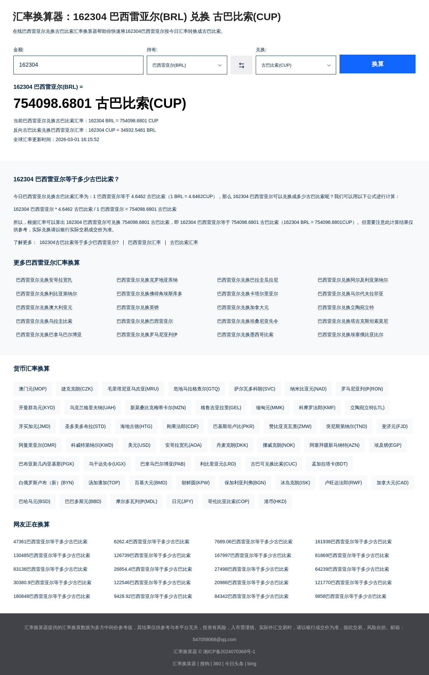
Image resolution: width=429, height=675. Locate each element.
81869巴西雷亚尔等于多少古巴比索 (352, 553)
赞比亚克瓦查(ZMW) (290, 425)
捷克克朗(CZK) (77, 387)
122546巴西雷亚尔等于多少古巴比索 (152, 580)
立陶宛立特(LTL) (367, 406)
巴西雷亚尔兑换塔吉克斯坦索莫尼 (353, 320)
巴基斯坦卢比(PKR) (233, 425)
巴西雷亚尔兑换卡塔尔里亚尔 (247, 293)
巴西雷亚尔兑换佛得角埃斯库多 (149, 293)
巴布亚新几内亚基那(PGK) (46, 462)
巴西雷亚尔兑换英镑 (138, 306)
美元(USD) (139, 443)
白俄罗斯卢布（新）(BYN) (46, 481)
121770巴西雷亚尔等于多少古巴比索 (353, 580)
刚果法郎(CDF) (182, 425)
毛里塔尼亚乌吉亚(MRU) (133, 387)
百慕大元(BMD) (151, 481)
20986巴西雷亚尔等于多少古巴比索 (251, 580)
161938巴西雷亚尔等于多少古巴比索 (353, 540)
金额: (18, 49)
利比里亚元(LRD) (218, 462)
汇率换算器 (184, 661)
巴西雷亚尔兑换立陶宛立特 (346, 306)
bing (251, 661)
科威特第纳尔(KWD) (92, 443)
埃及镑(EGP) (388, 443)
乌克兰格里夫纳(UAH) (93, 406)
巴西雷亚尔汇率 (144, 242)
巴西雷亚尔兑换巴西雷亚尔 (145, 320)
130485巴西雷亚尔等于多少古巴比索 (51, 553)
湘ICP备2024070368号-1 (229, 649)
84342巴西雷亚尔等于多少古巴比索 (251, 594)
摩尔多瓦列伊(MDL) (136, 500)
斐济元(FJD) (395, 425)
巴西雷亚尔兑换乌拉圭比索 (44, 320)
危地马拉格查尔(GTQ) (197, 387)
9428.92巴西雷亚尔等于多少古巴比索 (153, 594)
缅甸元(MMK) (270, 406)
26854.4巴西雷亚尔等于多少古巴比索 (153, 567)
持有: (165, 49)
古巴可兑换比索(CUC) (274, 462)
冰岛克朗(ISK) (295, 481)
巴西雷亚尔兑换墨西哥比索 (245, 333)
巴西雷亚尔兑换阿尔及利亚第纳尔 (353, 280)
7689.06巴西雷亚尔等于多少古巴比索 (253, 540)
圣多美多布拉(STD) (85, 425)
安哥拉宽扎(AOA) (183, 443)
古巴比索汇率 (184, 242)
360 (217, 661)
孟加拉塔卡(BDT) (330, 462)
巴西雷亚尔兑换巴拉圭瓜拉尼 (247, 280)
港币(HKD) (275, 500)
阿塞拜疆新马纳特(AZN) (335, 443)
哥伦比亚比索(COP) (228, 500)
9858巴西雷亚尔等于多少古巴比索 (350, 594)
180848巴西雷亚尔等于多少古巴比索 (51, 594)
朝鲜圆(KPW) (195, 481)
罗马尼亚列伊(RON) (362, 387)
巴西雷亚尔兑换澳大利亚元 (44, 306)
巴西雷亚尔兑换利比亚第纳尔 (46, 293)
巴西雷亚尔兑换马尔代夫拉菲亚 (350, 293)
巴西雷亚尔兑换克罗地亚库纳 (147, 280)
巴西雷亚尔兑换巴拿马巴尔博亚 (49, 333)
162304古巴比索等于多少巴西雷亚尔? (79, 242)
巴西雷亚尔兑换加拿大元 (243, 306)
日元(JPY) (182, 500)
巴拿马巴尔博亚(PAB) (162, 462)
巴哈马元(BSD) (34, 500)
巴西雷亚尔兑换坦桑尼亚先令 (247, 320)
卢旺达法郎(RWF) (343, 481)
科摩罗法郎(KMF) (317, 406)
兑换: (285, 49)
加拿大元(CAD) (393, 481)
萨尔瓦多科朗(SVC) (254, 387)
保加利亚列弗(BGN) (245, 481)
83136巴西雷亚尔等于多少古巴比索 (50, 567)
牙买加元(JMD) (34, 425)
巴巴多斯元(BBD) (83, 500)
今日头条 (234, 661)
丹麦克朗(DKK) (232, 443)
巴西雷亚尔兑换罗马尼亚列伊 (147, 333)
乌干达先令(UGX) (107, 462)
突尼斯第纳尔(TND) (346, 425)
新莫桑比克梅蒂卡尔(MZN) (158, 406)
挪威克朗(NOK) (279, 443)
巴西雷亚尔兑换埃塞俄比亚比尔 (350, 333)
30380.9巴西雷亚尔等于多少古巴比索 (52, 580)
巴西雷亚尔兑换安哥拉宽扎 (44, 280)
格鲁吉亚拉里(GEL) (221, 406)
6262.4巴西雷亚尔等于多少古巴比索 (151, 540)
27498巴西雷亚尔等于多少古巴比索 (251, 567)
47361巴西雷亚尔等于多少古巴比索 (50, 540)
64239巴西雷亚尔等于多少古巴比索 (352, 567)
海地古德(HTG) (136, 425)
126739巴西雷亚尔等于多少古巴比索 (152, 553)
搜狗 (204, 661)
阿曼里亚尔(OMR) (37, 443)
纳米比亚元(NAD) (308, 387)
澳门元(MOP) (33, 387)
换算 (394, 65)
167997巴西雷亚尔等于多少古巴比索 (252, 553)
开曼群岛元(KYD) (37, 406)
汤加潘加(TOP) (104, 481)
